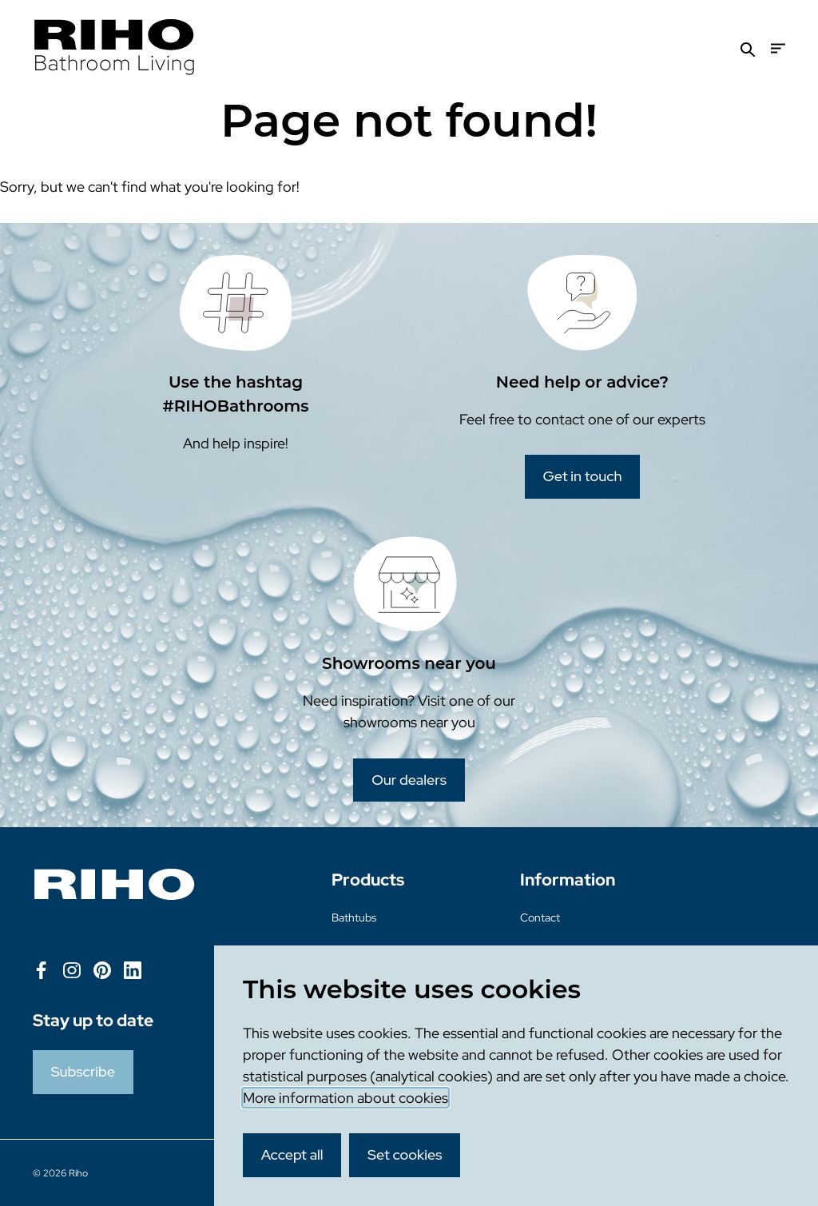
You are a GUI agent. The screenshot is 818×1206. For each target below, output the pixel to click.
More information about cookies (345, 1098)
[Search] (748, 48)
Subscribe (83, 1071)
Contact (540, 917)
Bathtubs (354, 917)
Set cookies (405, 1154)
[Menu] (778, 48)
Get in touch (582, 476)
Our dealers (409, 779)
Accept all (292, 1154)
